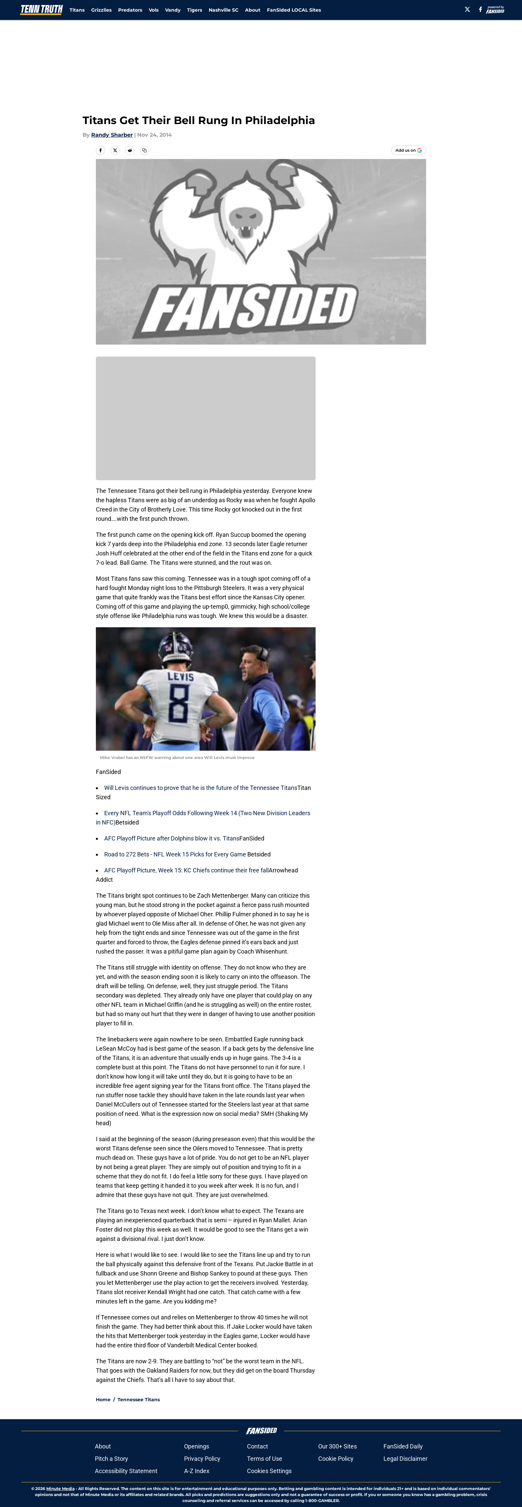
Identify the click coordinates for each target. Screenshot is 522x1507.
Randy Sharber (112, 135)
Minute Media (60, 1488)
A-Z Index (196, 1470)
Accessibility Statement (126, 1470)
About (252, 10)
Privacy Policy (202, 1458)
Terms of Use (264, 1458)
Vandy (172, 10)
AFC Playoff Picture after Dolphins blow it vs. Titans (171, 838)
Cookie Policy (336, 1458)
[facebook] (480, 9)
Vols (153, 10)
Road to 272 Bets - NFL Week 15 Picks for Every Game (175, 854)
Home (103, 1400)
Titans (77, 10)
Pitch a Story (111, 1458)
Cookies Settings (269, 1470)
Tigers (194, 10)
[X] (467, 9)
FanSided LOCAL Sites (294, 10)
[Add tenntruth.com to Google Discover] (408, 150)
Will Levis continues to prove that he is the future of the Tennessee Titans (200, 787)
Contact (257, 1446)
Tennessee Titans (139, 1400)
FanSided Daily (403, 1446)
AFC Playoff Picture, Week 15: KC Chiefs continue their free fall (186, 870)
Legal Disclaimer (405, 1458)
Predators (130, 10)
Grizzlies (101, 10)
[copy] (144, 150)
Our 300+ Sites (337, 1446)
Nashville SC (223, 10)
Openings (196, 1446)
